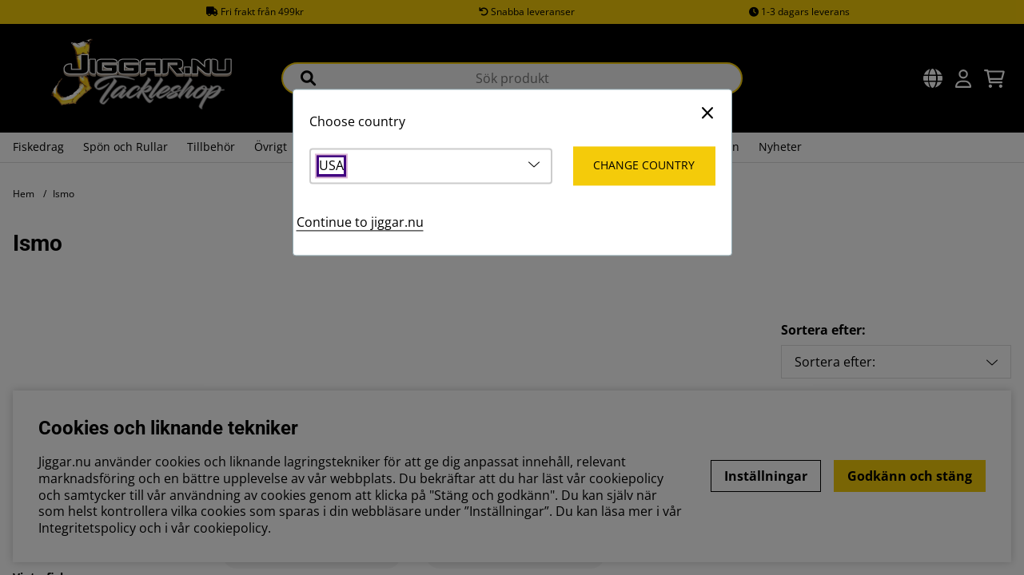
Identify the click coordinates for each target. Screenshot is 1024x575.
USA (331, 166)
